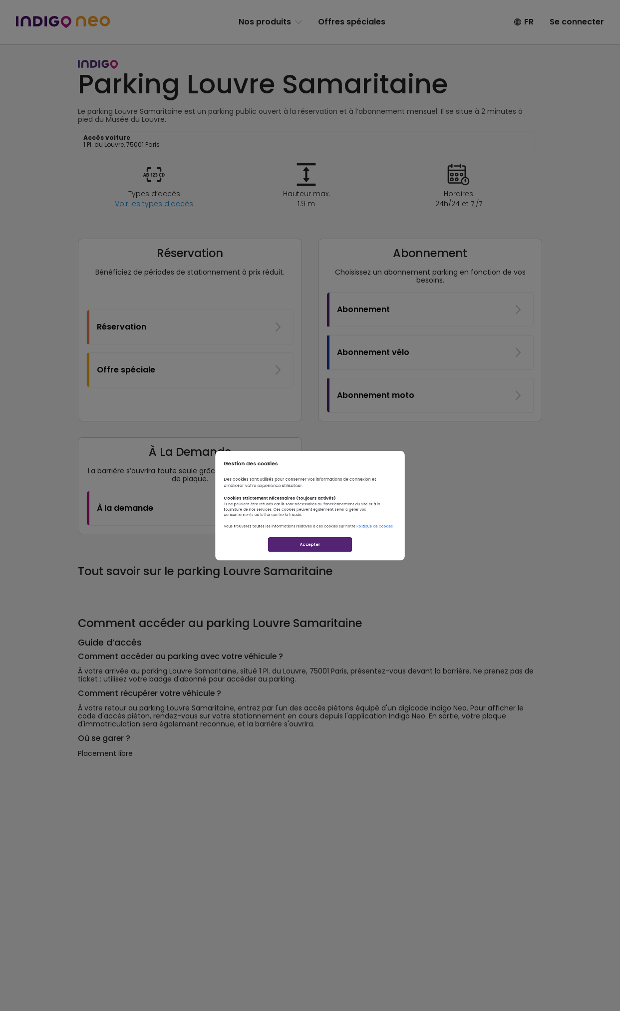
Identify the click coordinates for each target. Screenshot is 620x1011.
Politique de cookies (432, 545)
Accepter (310, 579)
